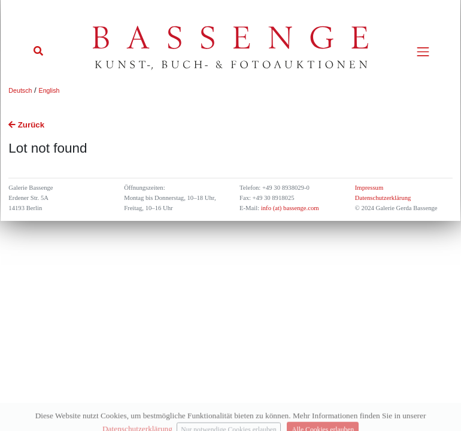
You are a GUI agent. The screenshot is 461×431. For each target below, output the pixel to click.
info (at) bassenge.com (289, 208)
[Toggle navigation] (423, 52)
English (49, 90)
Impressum (369, 187)
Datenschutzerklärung (383, 198)
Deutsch (20, 90)
